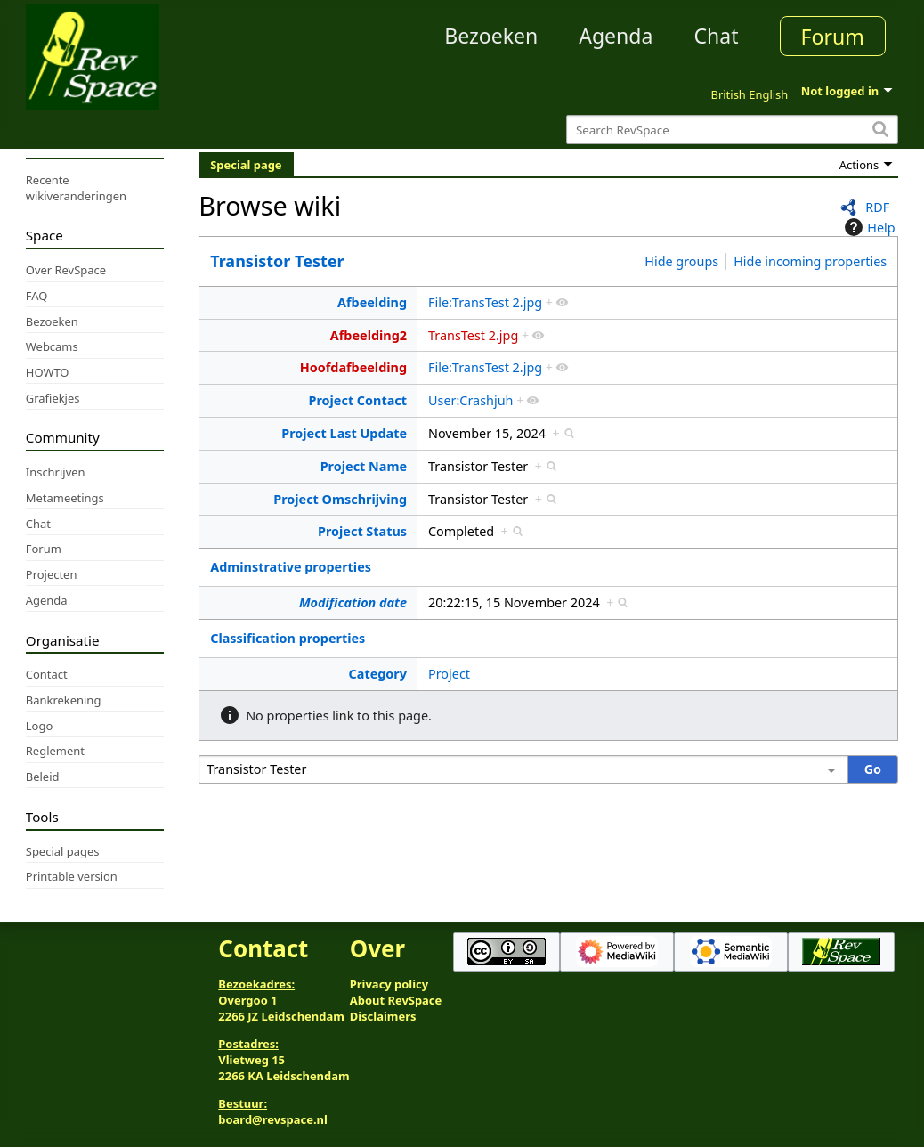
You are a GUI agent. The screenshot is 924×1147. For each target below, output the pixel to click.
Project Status (362, 531)
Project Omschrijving (340, 499)
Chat (715, 35)
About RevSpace (396, 1000)
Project (449, 673)
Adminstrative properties (290, 566)
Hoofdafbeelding (353, 367)
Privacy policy (389, 984)
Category (378, 673)
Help (867, 227)
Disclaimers (383, 1016)
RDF (877, 207)
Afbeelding (372, 302)
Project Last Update (344, 433)
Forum (832, 36)
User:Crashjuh (470, 400)
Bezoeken (491, 35)
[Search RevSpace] (732, 129)
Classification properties (287, 638)
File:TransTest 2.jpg (485, 302)
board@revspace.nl (273, 1119)
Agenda (615, 35)
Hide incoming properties (810, 261)
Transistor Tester (277, 261)
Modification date (353, 602)
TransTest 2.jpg (473, 335)
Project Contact (358, 400)
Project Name (363, 466)
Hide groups (681, 261)
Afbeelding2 (368, 335)
